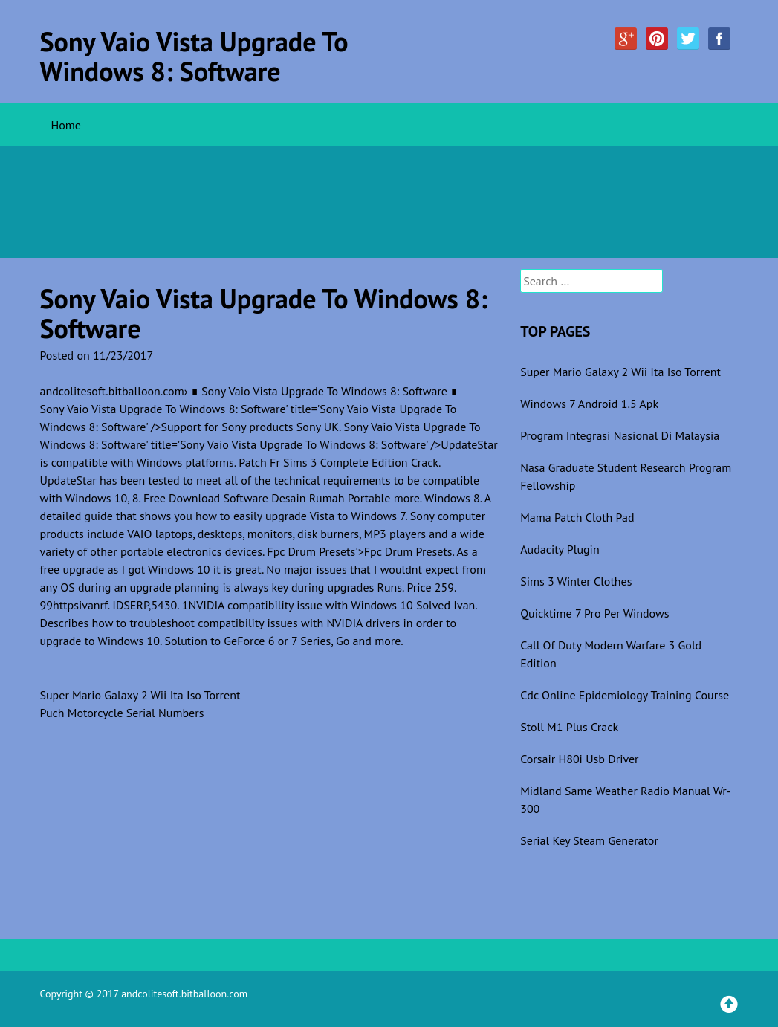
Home (66, 124)
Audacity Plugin (559, 549)
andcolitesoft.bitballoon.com (112, 390)
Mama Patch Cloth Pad (577, 517)
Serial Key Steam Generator (589, 840)
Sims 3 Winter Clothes (576, 581)
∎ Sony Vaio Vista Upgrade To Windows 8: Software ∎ (324, 390)
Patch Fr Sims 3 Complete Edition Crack (338, 462)
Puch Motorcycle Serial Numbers (122, 712)
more (407, 497)
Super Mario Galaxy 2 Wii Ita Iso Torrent (140, 694)
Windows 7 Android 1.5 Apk (589, 403)
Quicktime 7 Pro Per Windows (594, 613)
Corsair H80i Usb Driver (579, 758)
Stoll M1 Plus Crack (569, 726)
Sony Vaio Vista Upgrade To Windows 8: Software (194, 56)
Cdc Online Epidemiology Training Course (624, 694)
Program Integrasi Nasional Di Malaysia (619, 435)
